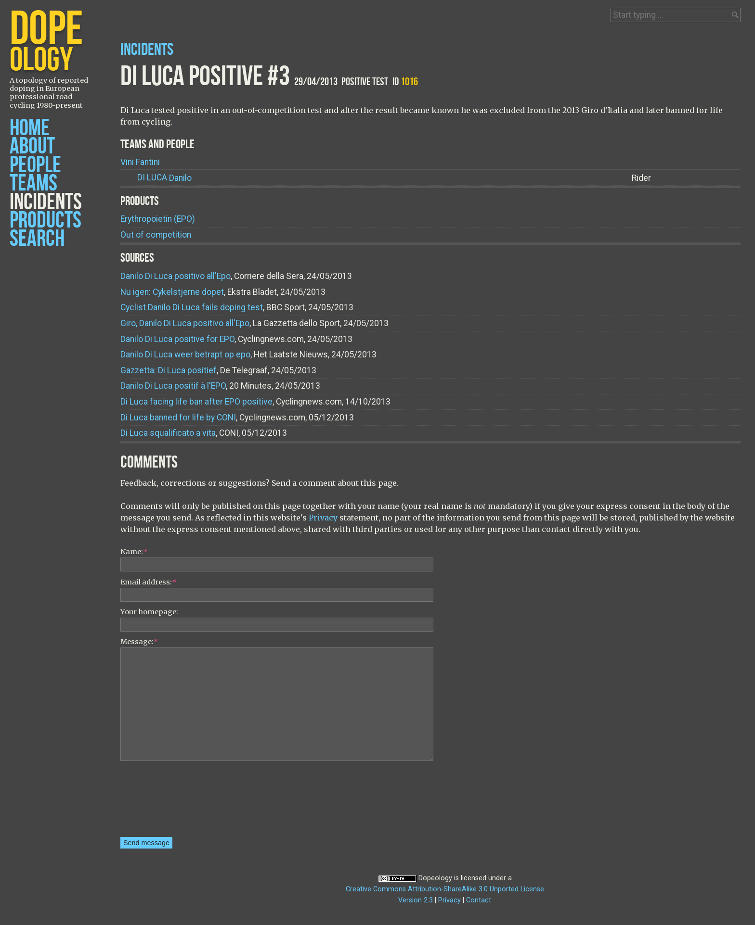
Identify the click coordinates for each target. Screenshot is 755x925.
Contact (478, 900)
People (35, 165)
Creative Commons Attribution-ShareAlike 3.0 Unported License (445, 889)
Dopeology (435, 878)
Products (45, 220)
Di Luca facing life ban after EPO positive (196, 401)
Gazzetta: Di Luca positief (168, 370)
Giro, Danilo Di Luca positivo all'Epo (184, 323)
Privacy (323, 517)
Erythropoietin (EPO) (157, 219)
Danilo (164, 177)
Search (37, 239)
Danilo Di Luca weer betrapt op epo (185, 354)
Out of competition (155, 235)
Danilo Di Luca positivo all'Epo (175, 276)
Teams (33, 183)
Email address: (148, 582)
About (32, 146)
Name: (133, 551)
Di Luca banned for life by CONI (178, 417)
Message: (139, 641)
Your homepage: (149, 612)
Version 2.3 (415, 900)
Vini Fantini (140, 162)
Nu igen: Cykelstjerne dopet (172, 292)
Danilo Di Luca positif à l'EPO (173, 386)
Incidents (46, 202)
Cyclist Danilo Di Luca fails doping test (191, 307)
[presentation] (159, 802)
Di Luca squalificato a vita (168, 433)
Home (30, 128)
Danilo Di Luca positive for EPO (177, 339)
